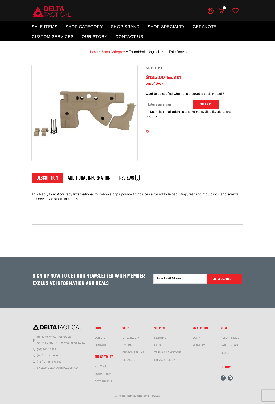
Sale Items (44, 26)
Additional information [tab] (89, 178)
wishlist (199, 345)
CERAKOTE (128, 360)
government (103, 381)
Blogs (225, 353)
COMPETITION (103, 374)
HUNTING (100, 366)
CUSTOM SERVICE (133, 352)
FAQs (157, 345)
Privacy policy (164, 360)
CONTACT (100, 345)
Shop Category (84, 26)
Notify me (206, 104)
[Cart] (221, 11)
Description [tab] (47, 178)
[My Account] (210, 11)
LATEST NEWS (229, 345)
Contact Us (129, 36)
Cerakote (205, 26)
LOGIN (197, 337)
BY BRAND (128, 345)
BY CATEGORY (131, 337)
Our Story (94, 36)
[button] (147, 131)
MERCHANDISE (230, 337)
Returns (160, 337)
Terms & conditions (168, 352)
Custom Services (53, 36)
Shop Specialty (166, 26)
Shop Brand (125, 26)
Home (93, 52)
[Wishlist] (235, 11)
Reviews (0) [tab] (129, 178)
